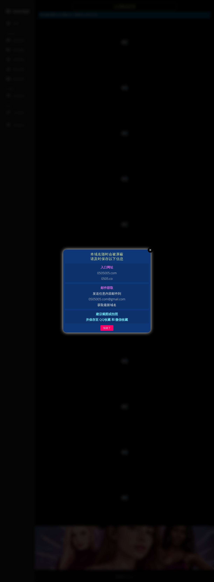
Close (150, 250)
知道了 (107, 328)
